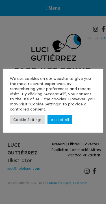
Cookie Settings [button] (27, 120)
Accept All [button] (60, 120)
